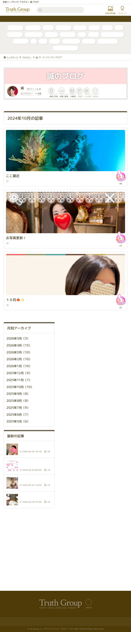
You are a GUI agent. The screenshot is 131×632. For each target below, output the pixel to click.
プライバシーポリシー (56, 622)
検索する (40, 10)
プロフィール (33, 91)
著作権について (103, 622)
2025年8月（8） (19, 437)
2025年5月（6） (19, 457)
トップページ (13, 57)
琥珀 (43, 41)
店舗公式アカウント (65, 48)
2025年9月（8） (19, 430)
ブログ (48, 27)
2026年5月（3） (19, 376)
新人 (119, 27)
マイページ (122, 13)
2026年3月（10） (20, 389)
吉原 (39, 95)
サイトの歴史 (82, 622)
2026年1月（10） (20, 403)
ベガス (93, 34)
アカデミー (21, 41)
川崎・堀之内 (34, 34)
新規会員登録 (110, 13)
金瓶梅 (54, 41)
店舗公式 (51, 34)
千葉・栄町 (15, 34)
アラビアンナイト (112, 34)
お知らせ (90, 19)
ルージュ (89, 41)
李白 (82, 34)
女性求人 (106, 19)
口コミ (107, 27)
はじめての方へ (51, 19)
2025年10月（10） (22, 423)
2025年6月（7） (19, 450)
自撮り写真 (15, 27)
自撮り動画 (33, 27)
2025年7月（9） (19, 443)
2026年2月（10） (20, 396)
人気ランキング (28, 19)
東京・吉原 (68, 34)
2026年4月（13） (20, 382)
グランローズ (71, 41)
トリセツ (80, 27)
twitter (89, 607)
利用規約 (123, 622)
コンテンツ (73, 19)
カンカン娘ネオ (107, 41)
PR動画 (94, 27)
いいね (120, 200)
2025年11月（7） (20, 416)
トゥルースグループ (17, 10)
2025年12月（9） (20, 409)
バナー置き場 (10, 622)
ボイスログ (64, 27)
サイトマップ (31, 622)
